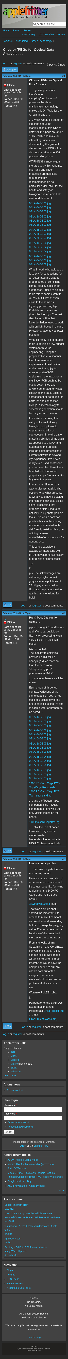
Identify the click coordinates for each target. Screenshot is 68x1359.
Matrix (14, 1056)
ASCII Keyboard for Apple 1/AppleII (26, 1185)
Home (6, 30)
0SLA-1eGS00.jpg (40, 203)
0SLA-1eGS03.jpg (40, 229)
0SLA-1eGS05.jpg (40, 256)
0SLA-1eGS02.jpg (40, 216)
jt (5, 81)
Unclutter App (40, 1145)
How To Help (28, 34)
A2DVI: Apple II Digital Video (23, 1159)
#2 (63, 613)
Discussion (21, 41)
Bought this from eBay (19, 1181)
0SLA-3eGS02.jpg (40, 220)
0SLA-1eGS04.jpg (40, 243)
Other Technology (41, 41)
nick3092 (9, 1221)
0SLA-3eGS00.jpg (40, 207)
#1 (63, 76)
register (17, 63)
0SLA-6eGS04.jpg (40, 251)
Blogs (10, 1270)
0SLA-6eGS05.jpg (40, 264)
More (61, 1190)
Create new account (18, 1122)
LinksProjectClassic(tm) (43, 1019)
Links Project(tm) (53, 1010)
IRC (13, 1052)
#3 (63, 859)
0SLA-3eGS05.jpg (40, 260)
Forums (16, 30)
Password (10, 1113)
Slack (13, 1067)
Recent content (15, 1090)
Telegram (16, 1071)
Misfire (14, 1063)
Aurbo (8, 1242)
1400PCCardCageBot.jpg (44, 822)
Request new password (20, 1126)
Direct (23, 1145)
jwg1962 (9, 1208)
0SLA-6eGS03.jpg (40, 238)
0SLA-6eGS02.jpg (40, 224)
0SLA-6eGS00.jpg (40, 211)
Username (10, 1105)
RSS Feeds (13, 1279)
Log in (5, 63)
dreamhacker (12, 1255)
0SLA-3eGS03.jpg (40, 233)
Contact (61, 34)
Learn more (10, 1075)
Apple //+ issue (13, 1238)
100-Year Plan (46, 34)
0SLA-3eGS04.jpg (40, 247)
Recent (27, 30)
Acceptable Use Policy (19, 1287)
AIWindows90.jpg (39, 903)
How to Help (34, 1337)
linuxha (8, 1234)
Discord (15, 1059)
